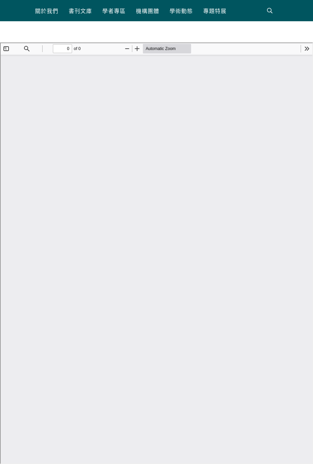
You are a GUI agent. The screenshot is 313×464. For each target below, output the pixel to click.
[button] (46, 10)
